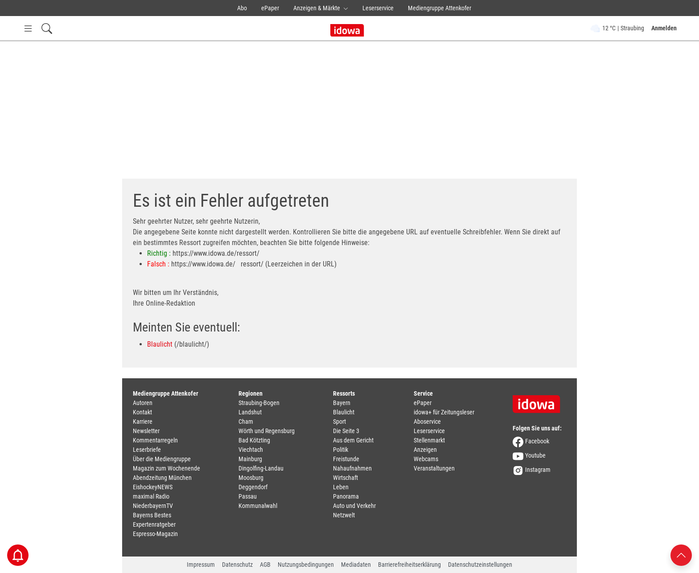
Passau (247, 496)
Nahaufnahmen (352, 468)
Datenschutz (237, 564)
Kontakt (142, 412)
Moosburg (250, 477)
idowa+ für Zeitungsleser (444, 412)
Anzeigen (425, 449)
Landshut (250, 412)
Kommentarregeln (155, 440)
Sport (339, 421)
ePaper (270, 8)
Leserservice (378, 8)
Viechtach (250, 449)
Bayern (341, 402)
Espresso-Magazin (155, 533)
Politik (340, 449)
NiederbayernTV (153, 505)
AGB (265, 564)
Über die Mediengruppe (162, 458)
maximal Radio (151, 496)
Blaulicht (160, 344)
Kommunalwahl (257, 505)
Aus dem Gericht (353, 440)
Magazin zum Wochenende (166, 468)
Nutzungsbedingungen (306, 564)
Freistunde (346, 458)
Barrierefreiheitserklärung (409, 564)
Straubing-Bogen (259, 402)
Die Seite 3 (346, 430)
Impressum (201, 564)
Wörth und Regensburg (266, 430)
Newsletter (146, 430)
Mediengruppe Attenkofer (439, 8)
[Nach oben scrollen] (681, 554)
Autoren (142, 402)
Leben (341, 487)
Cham (245, 421)
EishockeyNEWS (153, 487)
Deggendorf (252, 487)
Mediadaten (356, 564)
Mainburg (250, 458)
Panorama (346, 496)
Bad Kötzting (254, 440)
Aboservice (427, 421)
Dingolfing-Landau (261, 468)
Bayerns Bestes (152, 515)
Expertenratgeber (154, 524)
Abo (242, 8)
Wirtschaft (345, 477)
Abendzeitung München (162, 477)
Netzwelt (344, 515)
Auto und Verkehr (354, 505)
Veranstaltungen (434, 468)
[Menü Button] (28, 28)
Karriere (142, 421)
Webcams (426, 458)
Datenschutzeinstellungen (480, 564)
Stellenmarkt (429, 440)
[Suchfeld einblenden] (47, 28)
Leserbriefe (147, 449)
